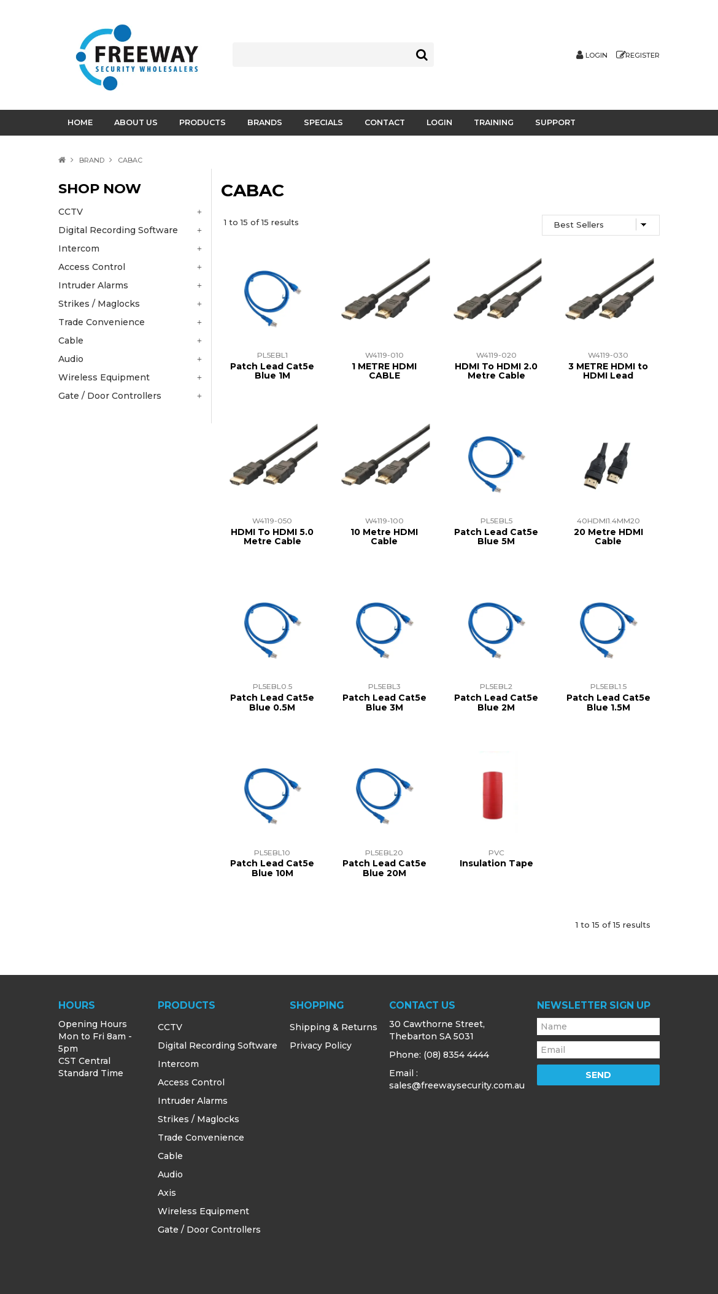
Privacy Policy (321, 1045)
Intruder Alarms (193, 1100)
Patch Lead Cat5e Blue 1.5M (608, 702)
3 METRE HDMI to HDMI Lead (608, 371)
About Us (136, 122)
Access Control (191, 1082)
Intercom (178, 1063)
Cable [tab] (70, 340)
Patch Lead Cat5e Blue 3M (384, 702)
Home (80, 122)
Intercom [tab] (78, 248)
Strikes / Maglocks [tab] (99, 303)
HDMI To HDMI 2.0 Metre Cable (496, 371)
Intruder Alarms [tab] (93, 285)
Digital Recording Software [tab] (118, 230)
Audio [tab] (70, 358)
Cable (170, 1155)
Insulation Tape (496, 863)
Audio (170, 1174)
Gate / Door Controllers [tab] (109, 395)
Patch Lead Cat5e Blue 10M (272, 868)
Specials (323, 122)
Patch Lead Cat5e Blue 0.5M (272, 702)
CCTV (170, 1027)
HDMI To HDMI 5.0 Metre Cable (272, 536)
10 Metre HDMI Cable (384, 536)
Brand (91, 160)
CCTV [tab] (70, 211)
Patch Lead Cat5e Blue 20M (384, 868)
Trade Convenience (201, 1137)
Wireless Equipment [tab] (104, 377)
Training (494, 122)
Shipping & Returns (333, 1027)
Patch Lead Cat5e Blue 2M (496, 702)
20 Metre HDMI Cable (608, 536)
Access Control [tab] (91, 266)
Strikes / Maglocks (198, 1119)
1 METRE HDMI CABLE (384, 371)
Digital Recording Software (217, 1045)
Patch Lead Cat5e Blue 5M (496, 536)
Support (555, 122)
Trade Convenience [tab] (101, 322)
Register (642, 55)
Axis (167, 1192)
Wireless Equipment (203, 1211)
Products (202, 122)
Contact (385, 122)
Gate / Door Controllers (209, 1229)
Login (596, 55)
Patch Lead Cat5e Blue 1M (272, 371)
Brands (264, 122)
